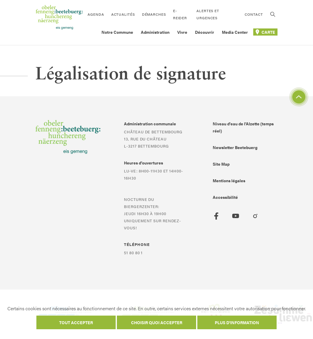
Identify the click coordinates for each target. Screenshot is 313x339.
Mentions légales (229, 180)
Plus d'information (237, 322)
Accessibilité (225, 197)
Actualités (123, 14)
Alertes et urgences (207, 14)
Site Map (221, 164)
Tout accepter (76, 322)
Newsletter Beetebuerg (235, 147)
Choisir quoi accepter (156, 322)
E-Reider (180, 14)
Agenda (96, 14)
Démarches (154, 14)
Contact (254, 14)
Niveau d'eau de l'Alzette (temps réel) (243, 127)
